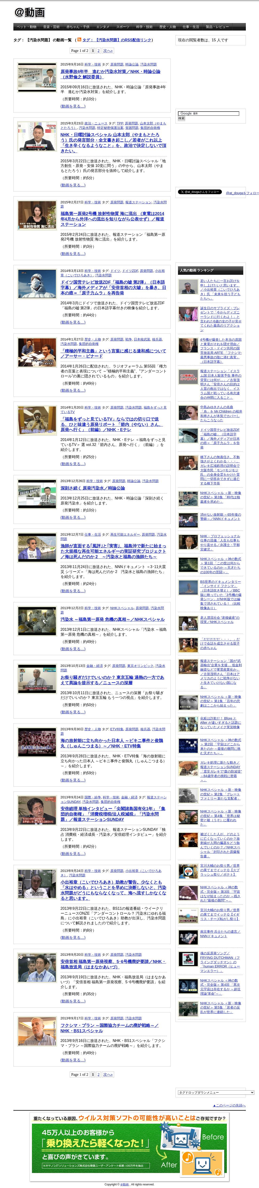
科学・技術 (144, 27)
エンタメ (102, 27)
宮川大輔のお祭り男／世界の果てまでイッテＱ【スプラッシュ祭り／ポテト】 (209, 871)
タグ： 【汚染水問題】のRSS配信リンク (116, 40)
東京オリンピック (140, 666)
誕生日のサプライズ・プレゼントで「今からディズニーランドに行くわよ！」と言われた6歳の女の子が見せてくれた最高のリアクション (210, 319)
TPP (120, 123)
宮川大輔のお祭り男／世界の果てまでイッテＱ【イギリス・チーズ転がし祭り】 (209, 916)
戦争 (128, 339)
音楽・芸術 (51, 27)
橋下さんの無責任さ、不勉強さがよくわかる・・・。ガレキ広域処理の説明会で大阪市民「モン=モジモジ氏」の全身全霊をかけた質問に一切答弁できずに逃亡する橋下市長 (209, 470)
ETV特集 (117, 729)
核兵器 (157, 339)
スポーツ (122, 27)
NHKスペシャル (122, 608)
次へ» (108, 51)
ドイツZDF (130, 271)
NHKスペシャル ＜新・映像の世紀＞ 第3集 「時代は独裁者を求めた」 (209, 499)
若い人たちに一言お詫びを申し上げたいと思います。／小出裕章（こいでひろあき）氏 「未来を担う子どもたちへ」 (209, 289)
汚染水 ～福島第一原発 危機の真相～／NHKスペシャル (113, 619)
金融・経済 (94, 666)
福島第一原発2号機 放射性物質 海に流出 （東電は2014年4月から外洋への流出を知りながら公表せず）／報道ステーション (112, 219)
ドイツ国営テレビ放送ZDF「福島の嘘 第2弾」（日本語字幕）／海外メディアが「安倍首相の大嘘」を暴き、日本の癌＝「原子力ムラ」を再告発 (113, 287)
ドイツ (115, 271)
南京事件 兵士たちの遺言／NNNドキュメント (209, 937)
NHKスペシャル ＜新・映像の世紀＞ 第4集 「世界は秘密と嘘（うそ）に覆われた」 (209, 817)
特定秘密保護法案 (110, 128)
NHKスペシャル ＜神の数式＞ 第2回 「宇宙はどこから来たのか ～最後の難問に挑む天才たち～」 (209, 746)
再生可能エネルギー (125, 534)
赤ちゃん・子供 (77, 27)
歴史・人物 (167, 27)
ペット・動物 (26, 27)
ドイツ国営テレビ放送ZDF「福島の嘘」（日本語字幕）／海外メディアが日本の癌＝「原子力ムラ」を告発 (209, 438)
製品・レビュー (217, 27)
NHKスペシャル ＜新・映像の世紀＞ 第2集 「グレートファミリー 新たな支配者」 (209, 796)
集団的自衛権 (150, 128)
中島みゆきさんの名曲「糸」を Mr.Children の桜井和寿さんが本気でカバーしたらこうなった (210, 413)
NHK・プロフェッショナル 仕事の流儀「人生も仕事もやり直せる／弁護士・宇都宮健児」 (209, 542)
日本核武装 (142, 339)
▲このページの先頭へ (229, 1105)
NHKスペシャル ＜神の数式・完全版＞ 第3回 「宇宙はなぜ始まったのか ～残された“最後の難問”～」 (209, 893)
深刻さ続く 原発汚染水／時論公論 (93, 488)
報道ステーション (138, 202)
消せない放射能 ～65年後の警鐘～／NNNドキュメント (209, 520)
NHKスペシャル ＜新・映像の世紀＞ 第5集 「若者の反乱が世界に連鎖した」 (209, 1009)
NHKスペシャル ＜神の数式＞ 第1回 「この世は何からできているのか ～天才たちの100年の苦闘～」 (209, 565)
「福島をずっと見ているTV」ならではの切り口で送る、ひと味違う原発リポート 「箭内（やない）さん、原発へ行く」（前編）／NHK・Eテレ (112, 424)
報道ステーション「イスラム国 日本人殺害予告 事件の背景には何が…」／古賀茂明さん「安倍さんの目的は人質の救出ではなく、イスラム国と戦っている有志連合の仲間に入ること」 (210, 384)
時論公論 (132, 64)
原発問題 (117, 64)
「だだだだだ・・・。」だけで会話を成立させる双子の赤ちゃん (209, 645)
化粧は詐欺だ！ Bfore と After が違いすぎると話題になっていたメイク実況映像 (209, 724)
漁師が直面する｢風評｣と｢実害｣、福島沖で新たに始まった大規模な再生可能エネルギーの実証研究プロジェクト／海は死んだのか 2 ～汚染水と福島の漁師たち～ (113, 551)
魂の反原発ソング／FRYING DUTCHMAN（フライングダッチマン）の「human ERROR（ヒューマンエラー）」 (209, 962)
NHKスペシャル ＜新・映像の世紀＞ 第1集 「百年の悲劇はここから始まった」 (209, 703)
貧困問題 (132, 128)
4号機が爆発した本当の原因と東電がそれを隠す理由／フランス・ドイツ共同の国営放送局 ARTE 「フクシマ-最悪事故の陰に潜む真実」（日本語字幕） (210, 350)
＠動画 (124, 1184)
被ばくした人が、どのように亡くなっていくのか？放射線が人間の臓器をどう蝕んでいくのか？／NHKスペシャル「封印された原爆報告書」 (209, 845)
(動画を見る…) (73, 106)
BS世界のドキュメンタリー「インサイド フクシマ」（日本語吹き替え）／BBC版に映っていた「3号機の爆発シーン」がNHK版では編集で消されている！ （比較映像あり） (210, 595)
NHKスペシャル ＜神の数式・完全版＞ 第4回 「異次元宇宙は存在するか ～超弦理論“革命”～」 (209, 986)
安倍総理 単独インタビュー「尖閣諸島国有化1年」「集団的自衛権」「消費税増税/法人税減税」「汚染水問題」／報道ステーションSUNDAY (113, 814)
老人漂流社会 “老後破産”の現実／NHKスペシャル (209, 623)
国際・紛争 (93, 797)
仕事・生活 (191, 27)
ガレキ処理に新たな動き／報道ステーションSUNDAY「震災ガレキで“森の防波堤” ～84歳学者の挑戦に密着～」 (210, 771)
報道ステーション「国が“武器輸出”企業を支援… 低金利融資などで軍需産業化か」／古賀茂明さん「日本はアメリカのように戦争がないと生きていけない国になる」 (210, 674)
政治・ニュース (96, 123)
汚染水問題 (148, 64)
